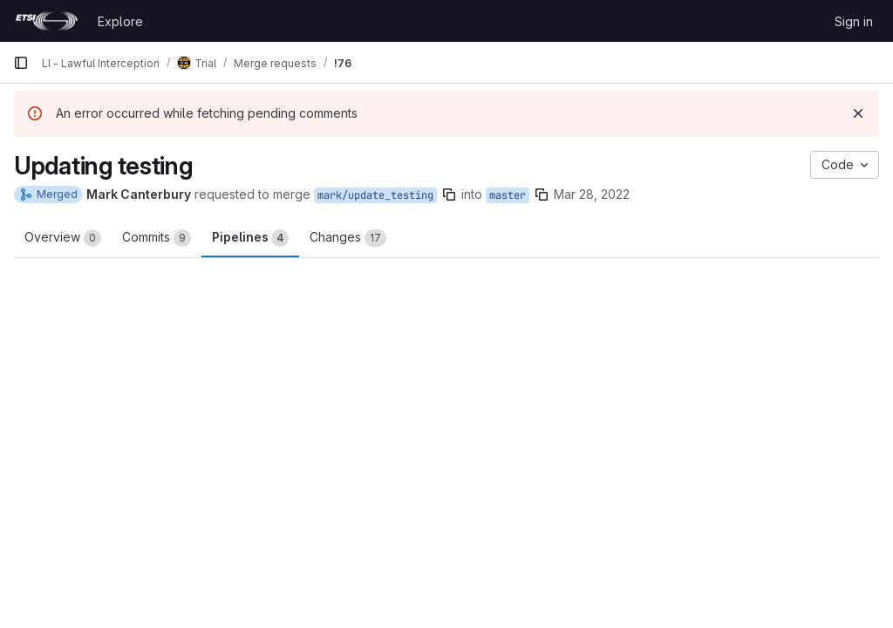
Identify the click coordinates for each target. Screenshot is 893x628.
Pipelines (250, 238)
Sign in (854, 21)
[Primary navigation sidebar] (21, 63)
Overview (62, 238)
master (507, 195)
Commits (156, 238)
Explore (120, 21)
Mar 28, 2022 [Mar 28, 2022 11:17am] (592, 194)
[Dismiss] (858, 113)
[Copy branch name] (449, 194)
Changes (348, 238)
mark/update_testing (375, 195)
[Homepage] (47, 21)
